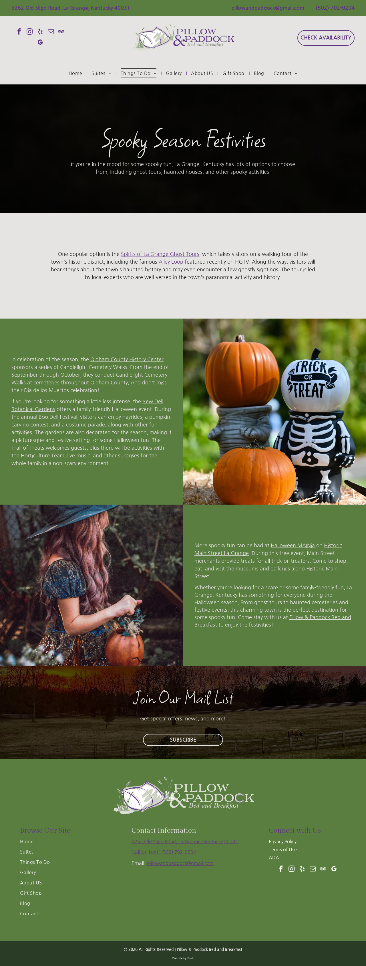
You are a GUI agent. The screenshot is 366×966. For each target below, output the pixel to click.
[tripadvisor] (61, 32)
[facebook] (18, 32)
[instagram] (29, 32)
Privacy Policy (283, 841)
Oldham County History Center (127, 359)
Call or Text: (146, 852)
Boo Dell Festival (58, 417)
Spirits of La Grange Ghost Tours (160, 254)
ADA (274, 857)
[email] (50, 32)
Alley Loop (171, 261)
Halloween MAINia (293, 545)
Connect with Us (295, 831)
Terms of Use (283, 849)
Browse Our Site (45, 831)
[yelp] (40, 32)
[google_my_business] (40, 43)
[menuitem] (75, 73)
